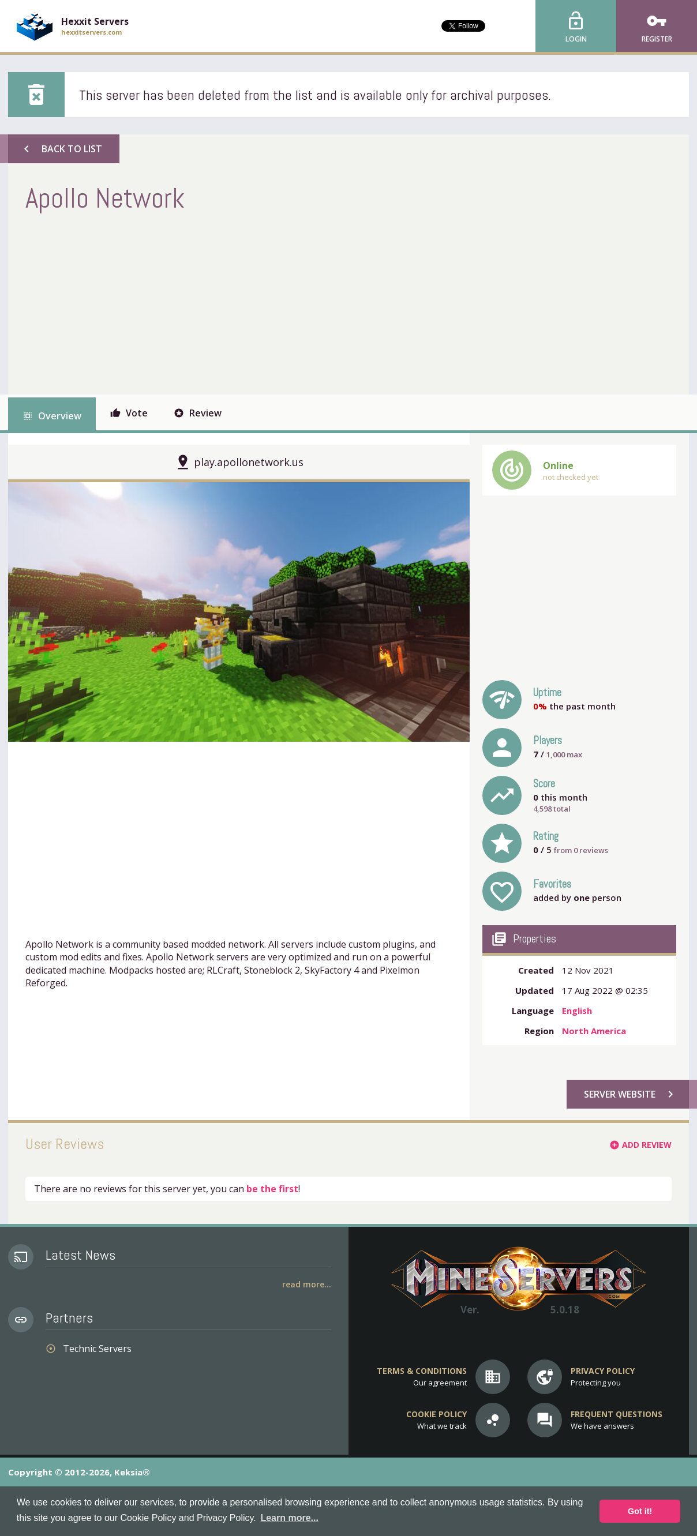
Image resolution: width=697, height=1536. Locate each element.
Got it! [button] (640, 1511)
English (577, 1010)
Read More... (306, 1284)
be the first (272, 1188)
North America (594, 1030)
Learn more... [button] (289, 1518)
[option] (239, 612)
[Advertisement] (235, 302)
